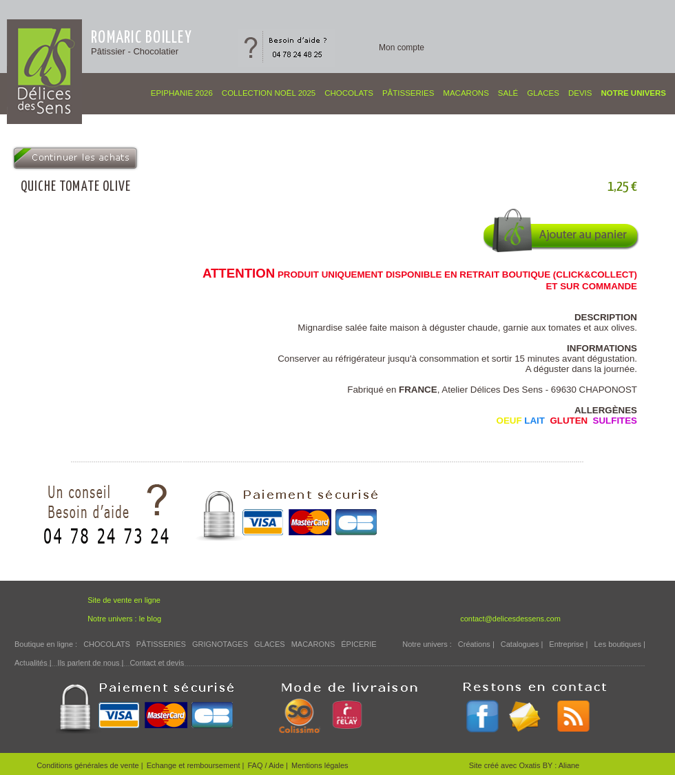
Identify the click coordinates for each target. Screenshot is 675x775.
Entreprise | (568, 644)
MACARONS (465, 93)
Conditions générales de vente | (90, 765)
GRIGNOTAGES (220, 644)
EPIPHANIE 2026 (182, 93)
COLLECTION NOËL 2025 (268, 93)
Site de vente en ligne (123, 600)
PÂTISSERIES (408, 93)
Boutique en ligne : (45, 644)
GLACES (543, 93)
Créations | (476, 644)
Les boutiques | (619, 644)
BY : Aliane (561, 765)
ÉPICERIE (358, 644)
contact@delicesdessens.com (510, 618)
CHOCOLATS (348, 93)
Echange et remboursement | (196, 765)
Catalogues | (522, 644)
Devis (580, 93)
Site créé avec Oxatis (506, 765)
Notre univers (633, 93)
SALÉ (508, 93)
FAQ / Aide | (267, 765)
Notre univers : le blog (124, 618)
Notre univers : (427, 644)
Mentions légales (320, 765)
